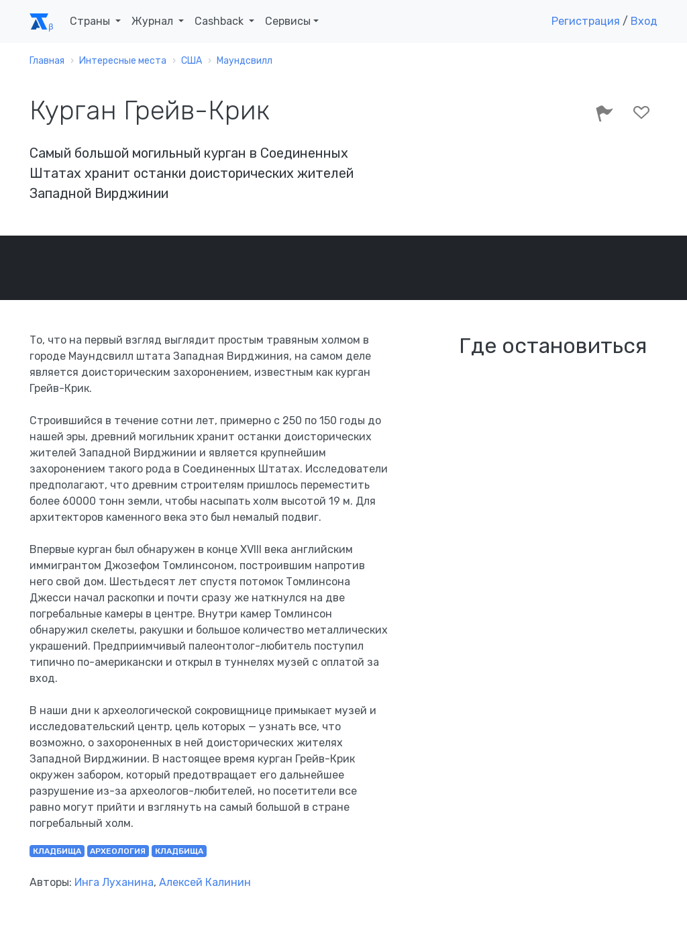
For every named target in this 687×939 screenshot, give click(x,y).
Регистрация (585, 21)
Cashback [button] (220, 21)
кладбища (57, 851)
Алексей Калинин (205, 882)
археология (118, 851)
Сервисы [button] (288, 21)
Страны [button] (91, 21)
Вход (644, 21)
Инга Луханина (114, 882)
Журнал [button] (153, 21)
